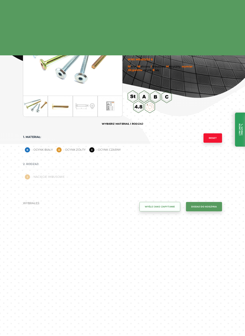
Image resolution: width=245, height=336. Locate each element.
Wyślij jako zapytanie (160, 206)
